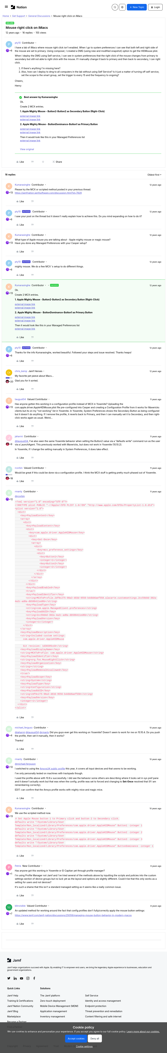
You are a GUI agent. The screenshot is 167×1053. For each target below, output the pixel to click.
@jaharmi (20, 732)
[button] (6, 7)
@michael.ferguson (25, 763)
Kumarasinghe (22, 184)
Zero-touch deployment (53, 1000)
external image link (30, 116)
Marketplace (14, 1016)
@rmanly (44, 732)
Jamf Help (12, 995)
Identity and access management (103, 1000)
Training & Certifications (20, 1000)
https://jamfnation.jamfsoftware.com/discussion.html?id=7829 (48, 192)
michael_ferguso (23, 727)
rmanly (18, 491)
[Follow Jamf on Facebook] (34, 978)
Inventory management (52, 1016)
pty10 (18, 42)
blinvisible (20, 905)
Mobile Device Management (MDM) (59, 1006)
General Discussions (39, 16)
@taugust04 (21, 441)
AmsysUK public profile (52, 768)
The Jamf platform (50, 995)
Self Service (91, 995)
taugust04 (20, 399)
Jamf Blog (12, 1011)
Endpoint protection (95, 1006)
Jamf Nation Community (20, 1006)
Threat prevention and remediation (103, 1011)
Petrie (18, 865)
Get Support (18, 16)
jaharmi (19, 436)
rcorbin (19, 467)
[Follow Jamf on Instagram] (28, 978)
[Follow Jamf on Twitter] (8, 978)
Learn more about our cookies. (143, 1031)
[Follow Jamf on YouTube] (21, 978)
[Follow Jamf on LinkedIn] (15, 978)
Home (6, 16)
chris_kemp (21, 371)
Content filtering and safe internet (103, 1016)
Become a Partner (16, 1021)
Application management (53, 1011)
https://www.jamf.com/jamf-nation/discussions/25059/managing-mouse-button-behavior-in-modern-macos (73, 915)
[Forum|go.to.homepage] (19, 7)
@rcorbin (20, 496)
